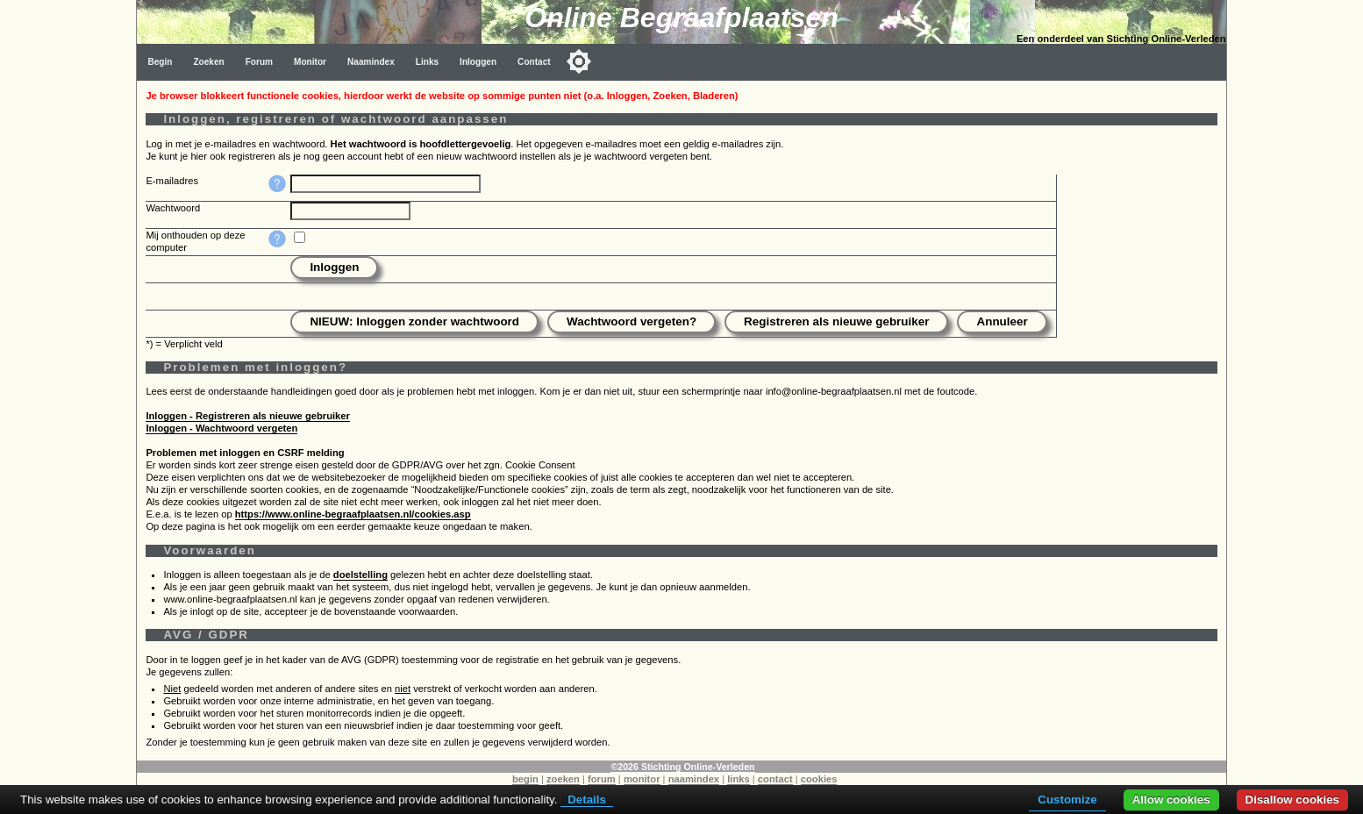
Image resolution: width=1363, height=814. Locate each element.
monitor (642, 779)
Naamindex (371, 62)
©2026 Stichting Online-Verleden (682, 766)
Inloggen (478, 62)
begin (525, 779)
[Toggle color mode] (578, 61)
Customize (1067, 799)
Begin (159, 62)
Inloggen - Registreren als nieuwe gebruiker (248, 416)
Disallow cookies (1292, 799)
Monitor (310, 62)
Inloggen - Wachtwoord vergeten (221, 428)
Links (427, 62)
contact (775, 779)
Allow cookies (1171, 799)
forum (602, 779)
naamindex (693, 779)
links (738, 779)
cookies (819, 779)
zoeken (563, 779)
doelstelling (360, 574)
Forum (259, 62)
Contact (534, 62)
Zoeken (208, 62)
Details (586, 799)
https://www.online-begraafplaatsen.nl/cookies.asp (353, 514)
